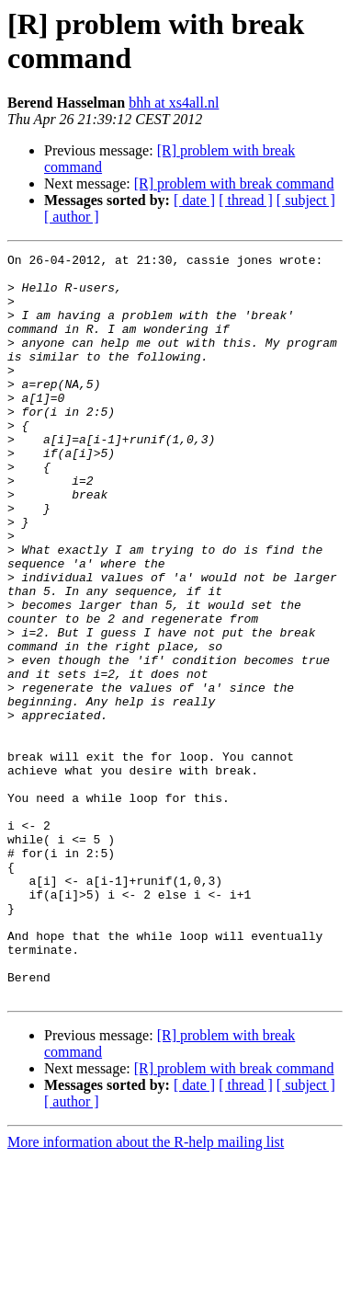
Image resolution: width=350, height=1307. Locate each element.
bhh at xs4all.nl (174, 102)
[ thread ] (246, 200)
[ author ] (71, 216)
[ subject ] (306, 200)
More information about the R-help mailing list (145, 1291)
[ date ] (194, 200)
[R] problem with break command (234, 183)
